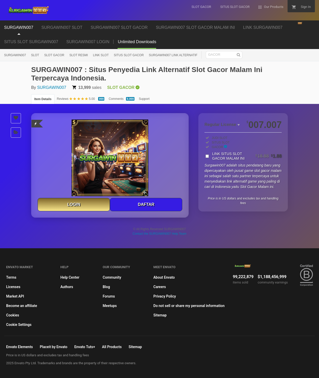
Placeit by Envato (53, 347)
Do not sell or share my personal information (189, 306)
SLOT (35, 55)
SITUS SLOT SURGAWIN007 (31, 42)
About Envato (164, 277)
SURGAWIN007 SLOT (61, 27)
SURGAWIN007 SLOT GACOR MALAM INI (195, 27)
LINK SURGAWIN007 (262, 27)
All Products (112, 347)
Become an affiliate (21, 306)
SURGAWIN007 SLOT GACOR (118, 27)
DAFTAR (146, 204)
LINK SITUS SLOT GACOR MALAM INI (247, 156)
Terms (11, 277)
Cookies (12, 315)
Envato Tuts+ (84, 347)
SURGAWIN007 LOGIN (87, 42)
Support (144, 99)
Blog (106, 287)
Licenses (13, 287)
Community (112, 277)
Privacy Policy (164, 296)
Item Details (42, 99)
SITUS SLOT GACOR (129, 55)
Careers (159, 287)
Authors (66, 287)
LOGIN (73, 204)
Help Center (69, 277)
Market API (15, 296)
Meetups (110, 306)
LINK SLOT (101, 55)
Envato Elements (19, 347)
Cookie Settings (18, 325)
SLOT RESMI (78, 55)
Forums (109, 296)
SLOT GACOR (54, 55)
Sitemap (160, 315)
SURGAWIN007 (18, 27)
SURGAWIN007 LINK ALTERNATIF (173, 55)
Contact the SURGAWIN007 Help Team (160, 233)
